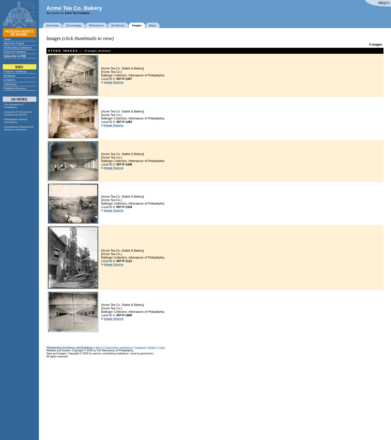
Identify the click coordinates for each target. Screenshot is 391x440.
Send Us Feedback (15, 51)
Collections (10, 84)
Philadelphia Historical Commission (15, 120)
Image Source (113, 82)
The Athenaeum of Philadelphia (13, 106)
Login (162, 347)
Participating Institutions (18, 47)
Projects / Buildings (15, 71)
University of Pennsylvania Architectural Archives (18, 113)
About (99, 347)
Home (7, 39)
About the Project (14, 43)
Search (152, 347)
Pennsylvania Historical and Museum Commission (18, 128)
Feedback (140, 347)
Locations (9, 79)
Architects (9, 75)
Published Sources (15, 88)
